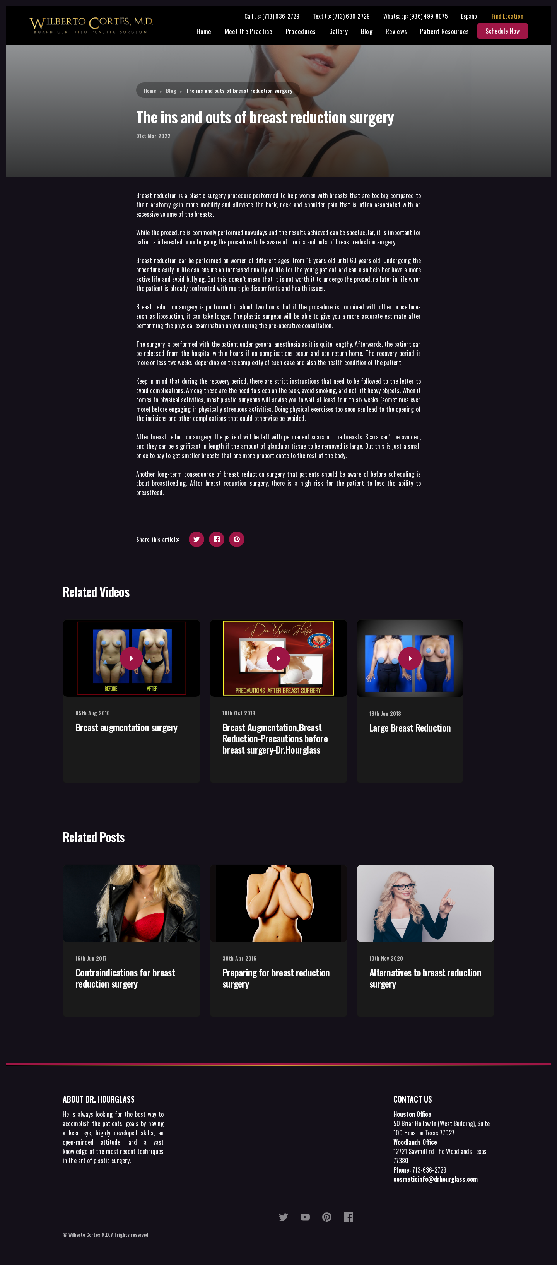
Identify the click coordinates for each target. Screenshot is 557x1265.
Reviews (401, 32)
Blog (371, 32)
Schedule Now (507, 31)
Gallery (343, 32)
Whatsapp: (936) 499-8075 (420, 16)
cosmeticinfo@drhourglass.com (435, 1180)
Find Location (512, 16)
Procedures (305, 32)
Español (474, 16)
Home (209, 32)
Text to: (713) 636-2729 (346, 16)
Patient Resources (449, 32)
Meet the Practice (253, 32)
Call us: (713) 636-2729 (276, 16)
